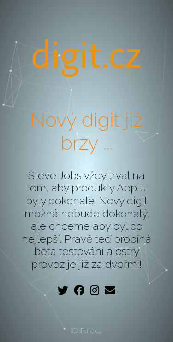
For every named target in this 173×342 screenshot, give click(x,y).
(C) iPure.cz (86, 331)
